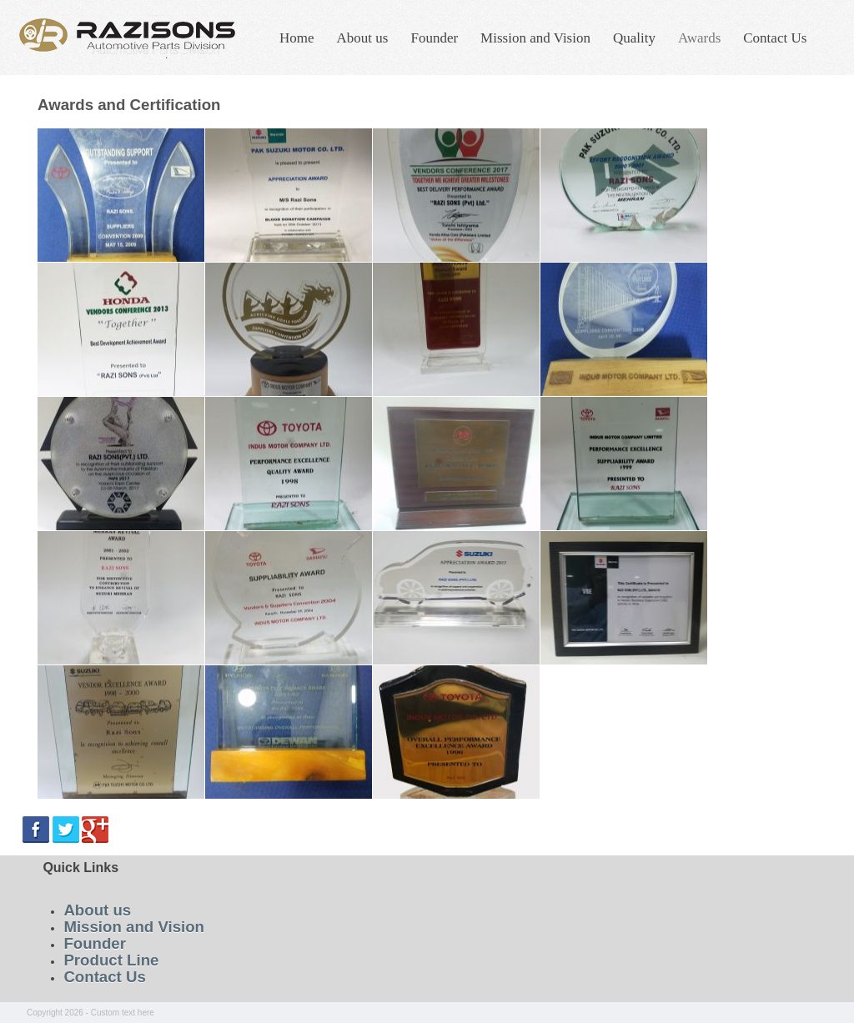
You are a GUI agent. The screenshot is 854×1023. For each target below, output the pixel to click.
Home (296, 38)
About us (363, 38)
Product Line (110, 960)
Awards (699, 38)
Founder (434, 38)
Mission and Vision (535, 38)
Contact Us (774, 38)
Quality (634, 38)
